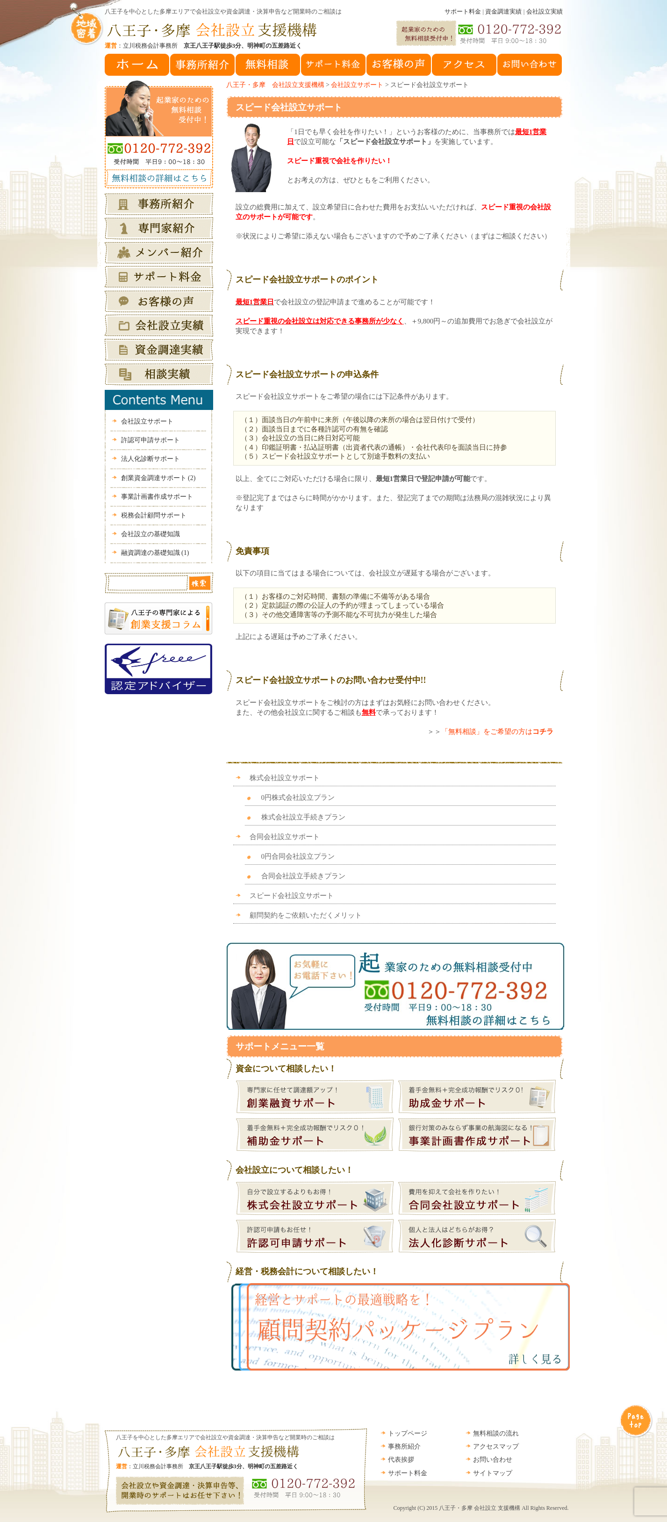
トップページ (407, 1433)
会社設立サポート (357, 84)
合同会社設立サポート (285, 836)
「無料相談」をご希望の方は (497, 731)
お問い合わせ (492, 1459)
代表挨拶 (401, 1459)
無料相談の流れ (496, 1433)
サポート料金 (463, 11)
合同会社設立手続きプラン (303, 876)
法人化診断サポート (150, 458)
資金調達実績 (503, 11)
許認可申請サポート (150, 440)
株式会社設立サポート (285, 778)
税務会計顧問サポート (153, 515)
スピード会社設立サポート (289, 107)
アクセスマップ (496, 1446)
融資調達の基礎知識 (155, 552)
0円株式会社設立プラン (298, 797)
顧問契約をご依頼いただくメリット (306, 915)
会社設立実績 (544, 11)
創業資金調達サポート (158, 477)
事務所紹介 (404, 1446)
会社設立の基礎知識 (150, 534)
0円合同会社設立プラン (298, 856)
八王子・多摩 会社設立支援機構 (275, 84)
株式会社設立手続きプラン (303, 817)
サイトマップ (492, 1473)
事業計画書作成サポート (157, 496)
